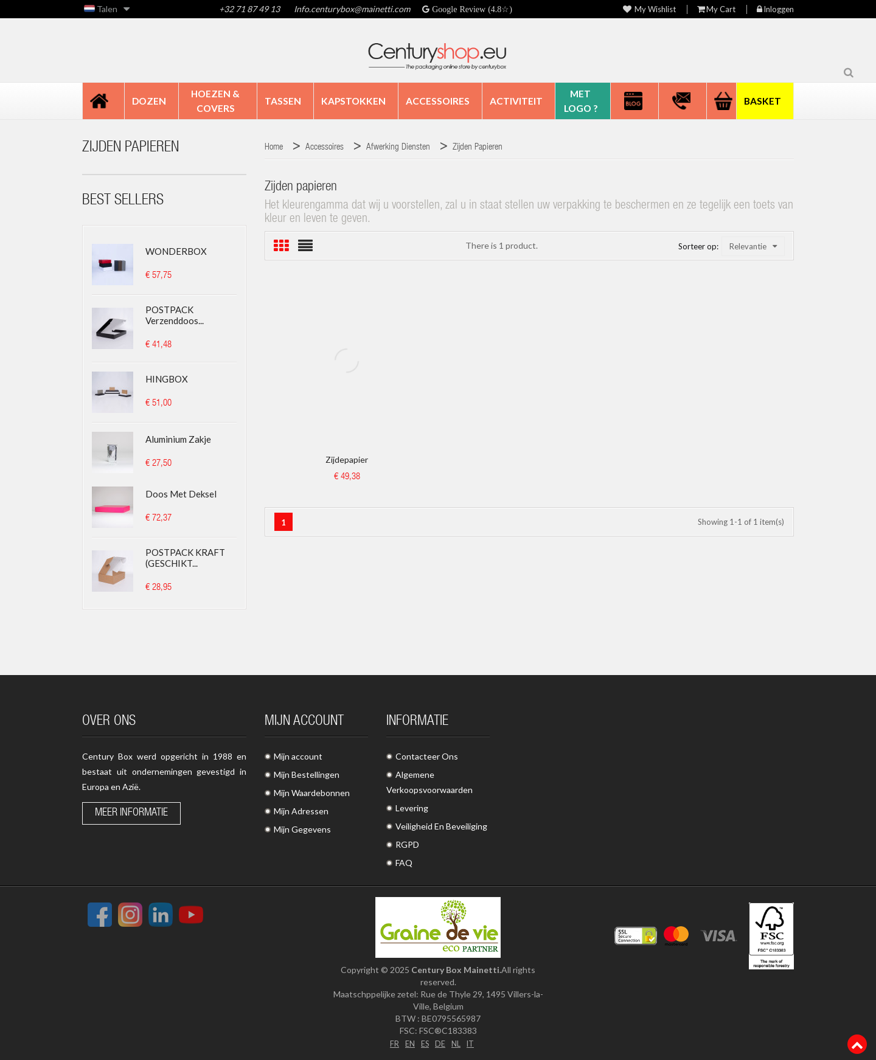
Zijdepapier (346, 459)
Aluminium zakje (178, 439)
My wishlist (649, 9)
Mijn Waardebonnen (312, 793)
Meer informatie (131, 813)
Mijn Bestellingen (306, 774)
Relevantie (753, 246)
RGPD (407, 844)
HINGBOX (166, 378)
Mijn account (298, 756)
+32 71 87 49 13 (249, 9)
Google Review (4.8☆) (470, 9)
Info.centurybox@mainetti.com (352, 9)
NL (457, 1042)
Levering (411, 808)
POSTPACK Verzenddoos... (174, 315)
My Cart (716, 9)
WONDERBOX (176, 251)
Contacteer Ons (426, 756)
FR (391, 1042)
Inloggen (775, 9)
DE (440, 1042)
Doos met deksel (181, 493)
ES (424, 1042)
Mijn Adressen (301, 811)
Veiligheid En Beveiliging (441, 826)
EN (407, 1042)
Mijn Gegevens (302, 829)
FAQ (403, 862)
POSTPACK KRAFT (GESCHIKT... (185, 558)
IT (473, 1042)
